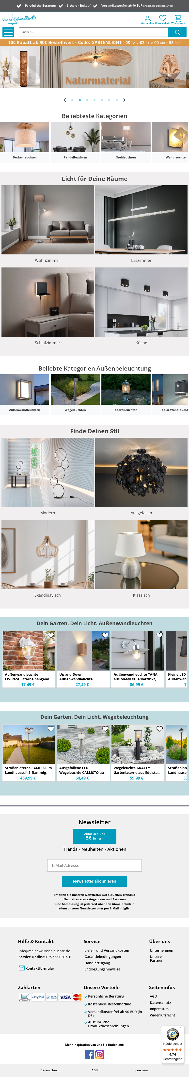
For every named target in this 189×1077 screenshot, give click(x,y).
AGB (153, 996)
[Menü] (181, 1028)
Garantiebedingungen (102, 956)
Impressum (159, 1008)
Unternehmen (161, 950)
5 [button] (101, 100)
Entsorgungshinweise (102, 969)
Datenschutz (160, 1002)
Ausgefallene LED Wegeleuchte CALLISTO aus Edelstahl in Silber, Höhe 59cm (82, 774)
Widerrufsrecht (161, 1015)
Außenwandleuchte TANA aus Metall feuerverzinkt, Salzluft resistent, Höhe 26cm (136, 681)
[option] (94, 67)
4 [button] (94, 100)
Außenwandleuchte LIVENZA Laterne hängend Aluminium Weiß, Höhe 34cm (27, 681)
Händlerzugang (97, 963)
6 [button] (109, 100)
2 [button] (79, 100)
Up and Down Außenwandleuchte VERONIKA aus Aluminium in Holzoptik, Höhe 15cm (81, 681)
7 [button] (116, 100)
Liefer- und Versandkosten (106, 950)
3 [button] (87, 100)
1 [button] (72, 100)
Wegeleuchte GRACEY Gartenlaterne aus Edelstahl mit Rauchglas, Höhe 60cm (137, 772)
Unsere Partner (156, 958)
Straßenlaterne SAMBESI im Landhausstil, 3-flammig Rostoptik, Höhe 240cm (28, 772)
